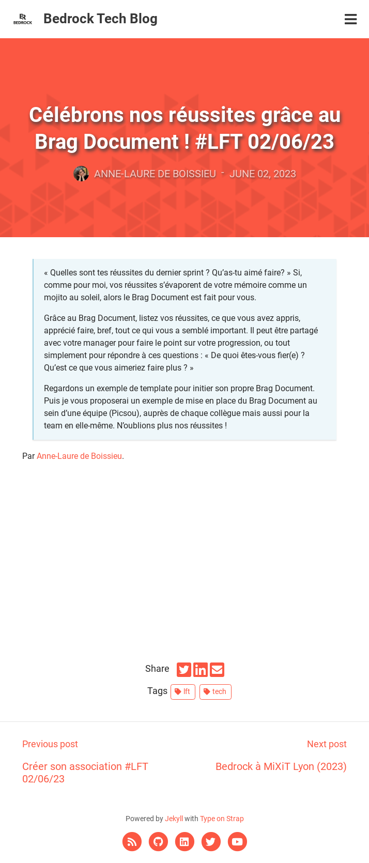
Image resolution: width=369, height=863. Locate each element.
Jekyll (174, 818)
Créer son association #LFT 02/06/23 (103, 761)
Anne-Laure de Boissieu (79, 456)
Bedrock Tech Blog (100, 18)
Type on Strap (222, 818)
